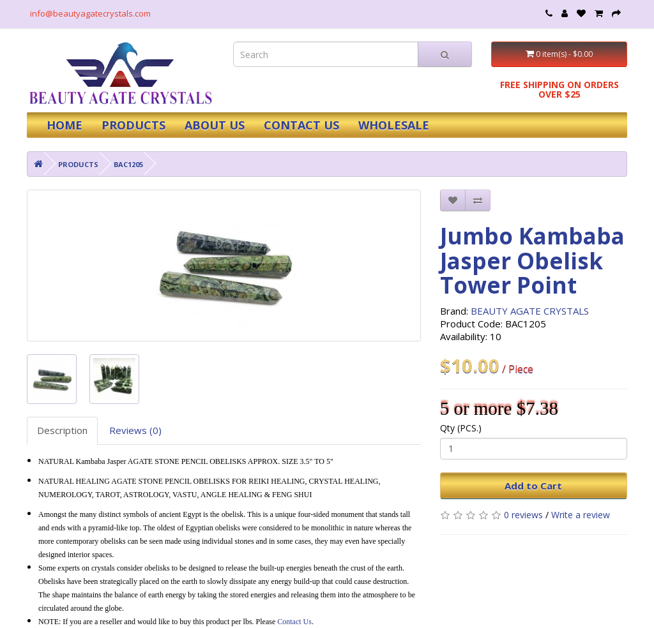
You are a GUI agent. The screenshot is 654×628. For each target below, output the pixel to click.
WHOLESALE (393, 125)
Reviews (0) (135, 430)
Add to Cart (533, 485)
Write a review (580, 515)
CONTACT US (301, 125)
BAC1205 (128, 164)
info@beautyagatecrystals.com (90, 13)
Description (62, 430)
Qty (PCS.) (461, 428)
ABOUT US (215, 125)
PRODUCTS (133, 125)
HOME (64, 125)
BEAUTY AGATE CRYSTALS (530, 310)
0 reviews (523, 515)
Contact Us (294, 621)
